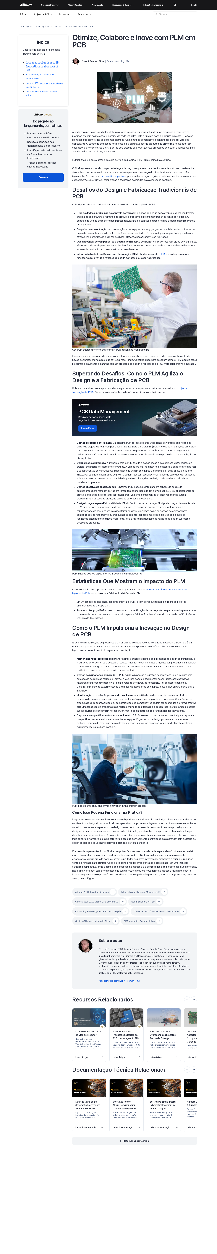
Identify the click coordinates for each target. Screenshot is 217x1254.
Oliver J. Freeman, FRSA (92, 61)
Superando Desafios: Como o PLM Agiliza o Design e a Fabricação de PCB (127, 376)
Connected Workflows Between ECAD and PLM (156, 911)
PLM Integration (42, 26)
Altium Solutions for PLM (143, 901)
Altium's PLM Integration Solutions (91, 892)
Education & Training (153, 5)
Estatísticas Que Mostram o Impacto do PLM (128, 581)
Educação (83, 14)
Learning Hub (26, 26)
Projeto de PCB (41, 14)
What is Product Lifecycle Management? (140, 892)
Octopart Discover (49, 5)
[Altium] (26, 4)
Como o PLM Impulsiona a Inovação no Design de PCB (131, 631)
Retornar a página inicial (136, 1141)
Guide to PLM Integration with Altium (93, 921)
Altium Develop (75, 5)
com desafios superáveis (113, 176)
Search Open (175, 4)
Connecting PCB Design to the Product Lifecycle (98, 911)
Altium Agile (97, 5)
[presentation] (194, 999)
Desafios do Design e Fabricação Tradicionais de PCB (134, 193)
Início (23, 14)
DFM (162, 254)
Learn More (87, 428)
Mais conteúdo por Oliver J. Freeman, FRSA (119, 980)
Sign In (194, 5)
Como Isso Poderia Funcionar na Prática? (107, 812)
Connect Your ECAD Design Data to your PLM (96, 901)
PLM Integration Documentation (139, 921)
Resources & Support (123, 5)
